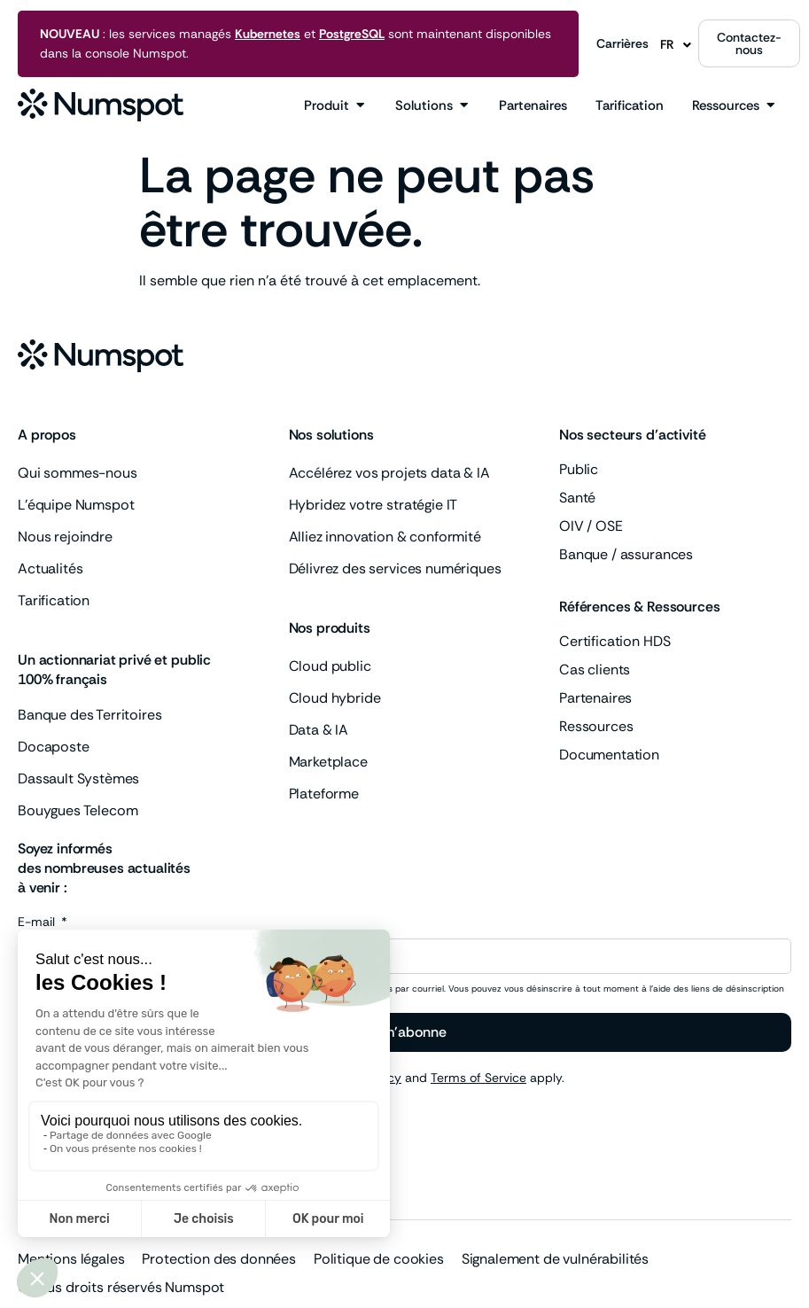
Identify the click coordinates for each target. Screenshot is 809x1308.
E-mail (38, 922)
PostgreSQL (352, 34)
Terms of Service (478, 1078)
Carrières (622, 43)
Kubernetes (267, 34)
